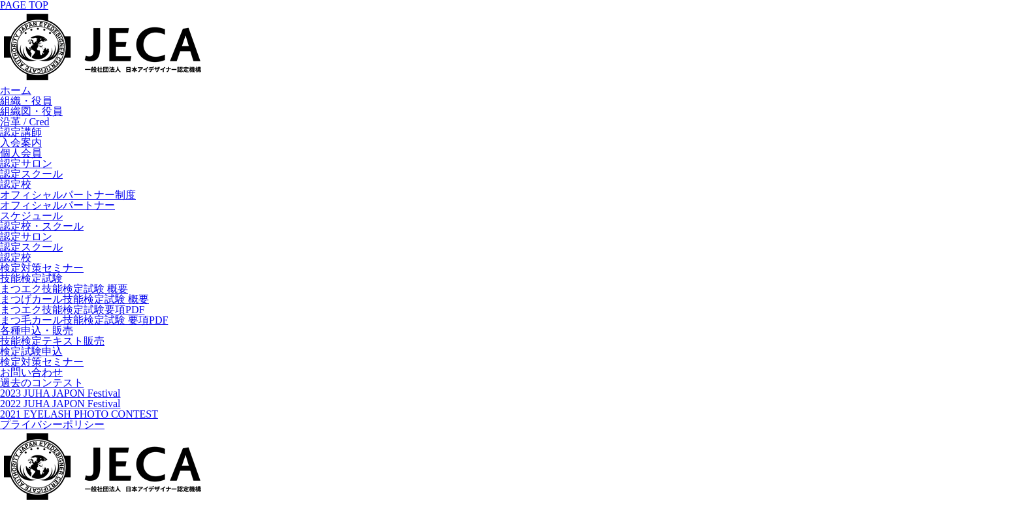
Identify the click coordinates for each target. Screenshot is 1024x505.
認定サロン (26, 163)
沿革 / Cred (25, 121)
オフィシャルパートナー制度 (68, 194)
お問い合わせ (31, 372)
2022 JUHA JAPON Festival (60, 403)
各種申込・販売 (36, 330)
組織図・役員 (31, 111)
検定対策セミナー (42, 267)
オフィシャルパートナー (57, 205)
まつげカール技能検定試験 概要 (74, 299)
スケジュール (31, 215)
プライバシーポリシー (52, 424)
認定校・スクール (42, 226)
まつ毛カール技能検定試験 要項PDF (84, 320)
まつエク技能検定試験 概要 (64, 288)
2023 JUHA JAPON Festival (60, 393)
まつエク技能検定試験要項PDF (72, 309)
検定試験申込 (31, 351)
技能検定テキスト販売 (52, 340)
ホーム (15, 90)
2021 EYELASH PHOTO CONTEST (79, 414)
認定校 (15, 184)
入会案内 (21, 142)
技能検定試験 (31, 278)
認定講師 (21, 132)
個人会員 (21, 153)
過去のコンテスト (42, 382)
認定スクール (31, 173)
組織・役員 (26, 100)
